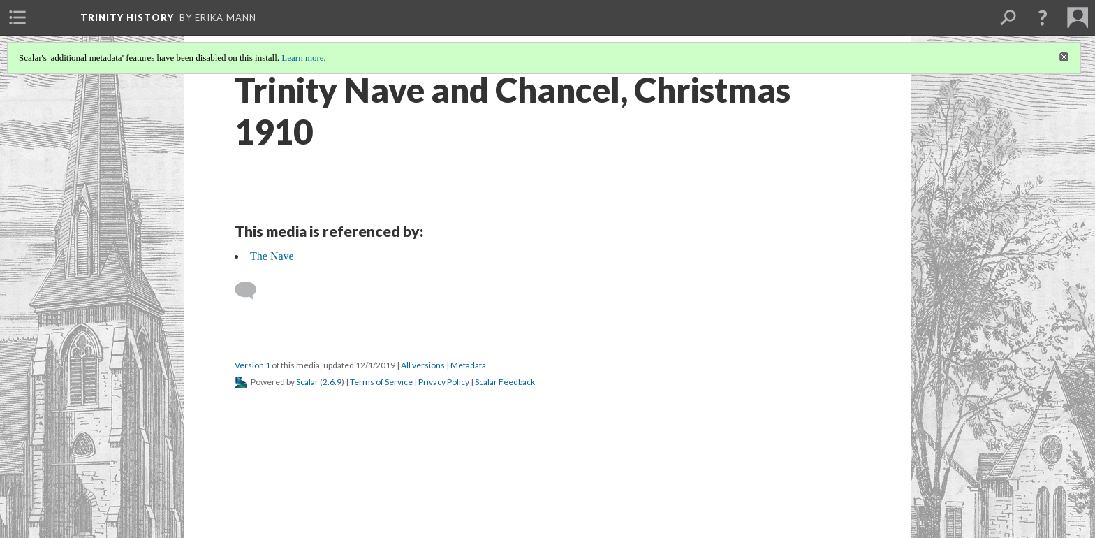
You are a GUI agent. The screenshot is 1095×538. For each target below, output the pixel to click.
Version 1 (252, 365)
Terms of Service (381, 382)
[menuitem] (17, 17)
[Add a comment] (252, 291)
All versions (423, 365)
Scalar (307, 382)
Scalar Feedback (505, 382)
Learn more (302, 57)
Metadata (468, 365)
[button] (1042, 17)
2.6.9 (332, 382)
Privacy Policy (443, 382)
